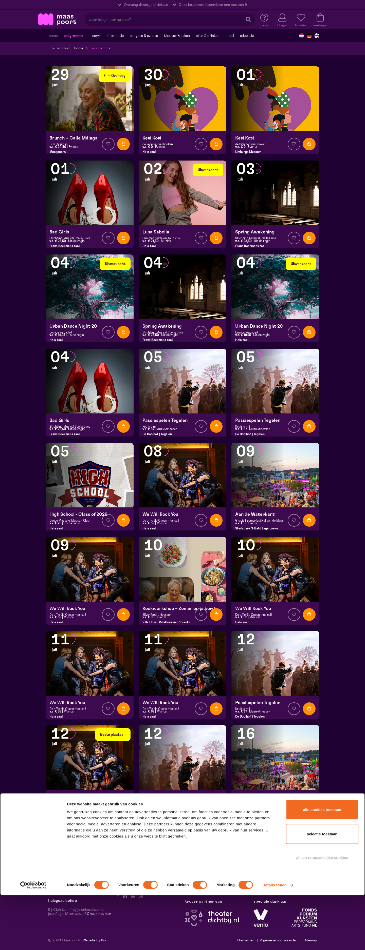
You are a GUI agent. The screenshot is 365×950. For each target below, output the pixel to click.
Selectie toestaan (322, 888)
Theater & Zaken (177, 36)
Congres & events (144, 36)
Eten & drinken (208, 36)
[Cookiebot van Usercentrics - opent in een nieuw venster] (33, 939)
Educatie (247, 36)
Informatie (115, 36)
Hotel (230, 36)
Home (53, 36)
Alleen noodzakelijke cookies (322, 912)
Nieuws (95, 36)
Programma (73, 36)
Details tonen (274, 939)
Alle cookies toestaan (322, 864)
